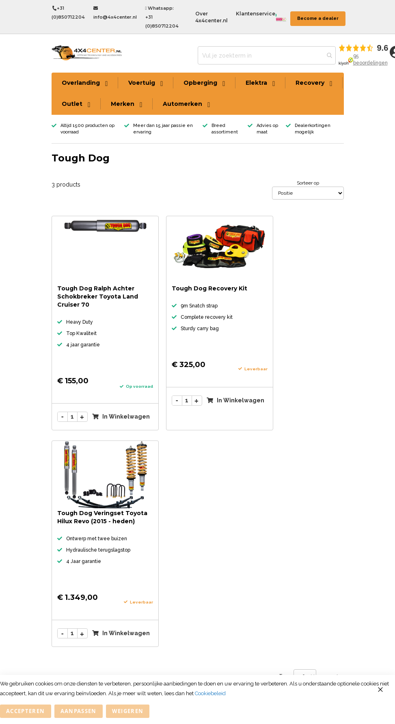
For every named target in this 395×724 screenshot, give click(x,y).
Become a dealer (318, 18)
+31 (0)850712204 (68, 12)
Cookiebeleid (210, 693)
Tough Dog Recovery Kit (209, 288)
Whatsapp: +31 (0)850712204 (162, 17)
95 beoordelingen (370, 59)
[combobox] (267, 55)
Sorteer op (308, 183)
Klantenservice (255, 14)
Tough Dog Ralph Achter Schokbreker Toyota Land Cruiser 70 (97, 296)
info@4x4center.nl (115, 13)
